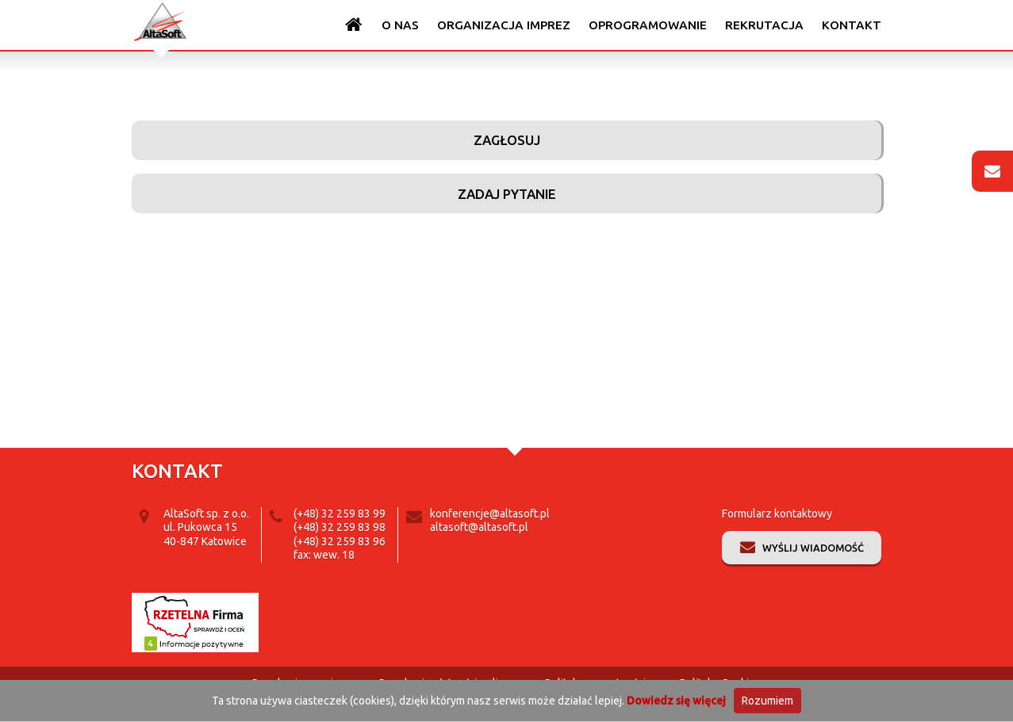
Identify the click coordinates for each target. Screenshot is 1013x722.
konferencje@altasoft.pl (490, 513)
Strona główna (354, 25)
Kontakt (851, 25)
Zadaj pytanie (507, 193)
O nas (400, 25)
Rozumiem (767, 700)
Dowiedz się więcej (676, 700)
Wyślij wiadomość (813, 547)
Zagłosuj (507, 139)
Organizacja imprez (503, 25)
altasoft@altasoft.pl (479, 527)
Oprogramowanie (648, 25)
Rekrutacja (764, 25)
